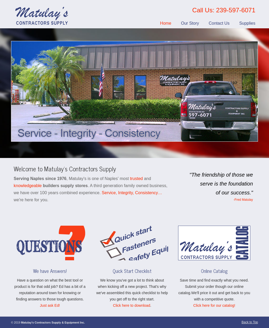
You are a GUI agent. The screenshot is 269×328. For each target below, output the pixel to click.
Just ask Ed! (50, 305)
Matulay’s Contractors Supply (42, 14)
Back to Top (250, 322)
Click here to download (131, 305)
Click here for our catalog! (214, 305)
